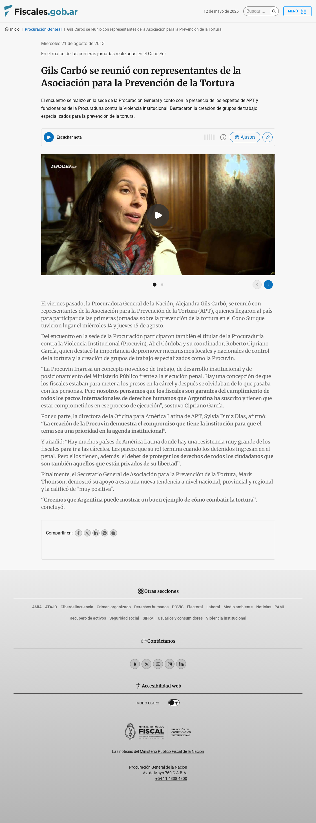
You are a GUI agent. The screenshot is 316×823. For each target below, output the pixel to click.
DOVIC (178, 607)
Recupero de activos (88, 618)
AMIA (37, 607)
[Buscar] (258, 11)
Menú (297, 11)
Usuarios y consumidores (180, 618)
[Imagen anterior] (257, 284)
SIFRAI (148, 618)
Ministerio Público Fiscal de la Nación (172, 751)
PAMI (279, 607)
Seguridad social (124, 618)
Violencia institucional (226, 618)
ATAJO (51, 607)
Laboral (213, 607)
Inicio (12, 29)
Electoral (195, 607)
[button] (155, 285)
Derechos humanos (151, 607)
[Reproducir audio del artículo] (49, 137)
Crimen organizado (114, 607)
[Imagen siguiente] (268, 284)
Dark (174, 704)
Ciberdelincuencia (77, 607)
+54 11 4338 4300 (171, 778)
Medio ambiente (238, 607)
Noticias (263, 607)
